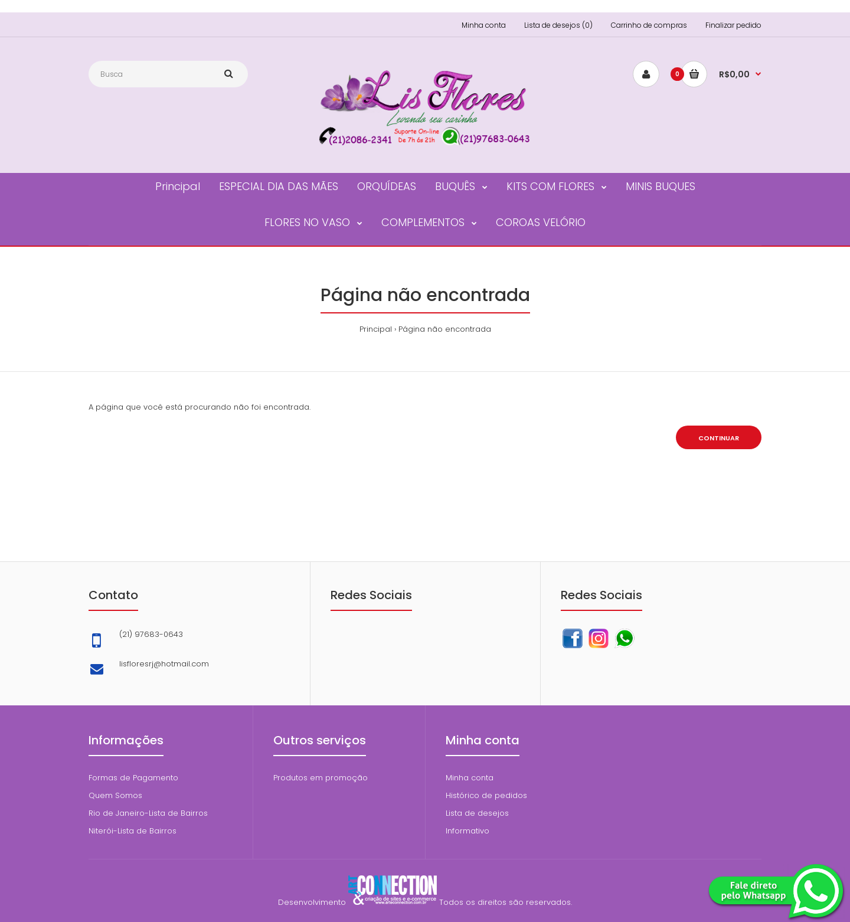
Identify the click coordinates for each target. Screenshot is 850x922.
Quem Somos (115, 795)
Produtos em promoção (320, 777)
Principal (375, 329)
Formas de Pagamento (133, 777)
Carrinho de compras (649, 25)
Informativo (467, 830)
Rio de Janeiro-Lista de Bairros (148, 813)
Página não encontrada (444, 329)
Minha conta (484, 25)
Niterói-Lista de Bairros (132, 830)
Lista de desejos (477, 813)
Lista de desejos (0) (558, 25)
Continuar (718, 438)
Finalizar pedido (733, 25)
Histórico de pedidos (486, 795)
